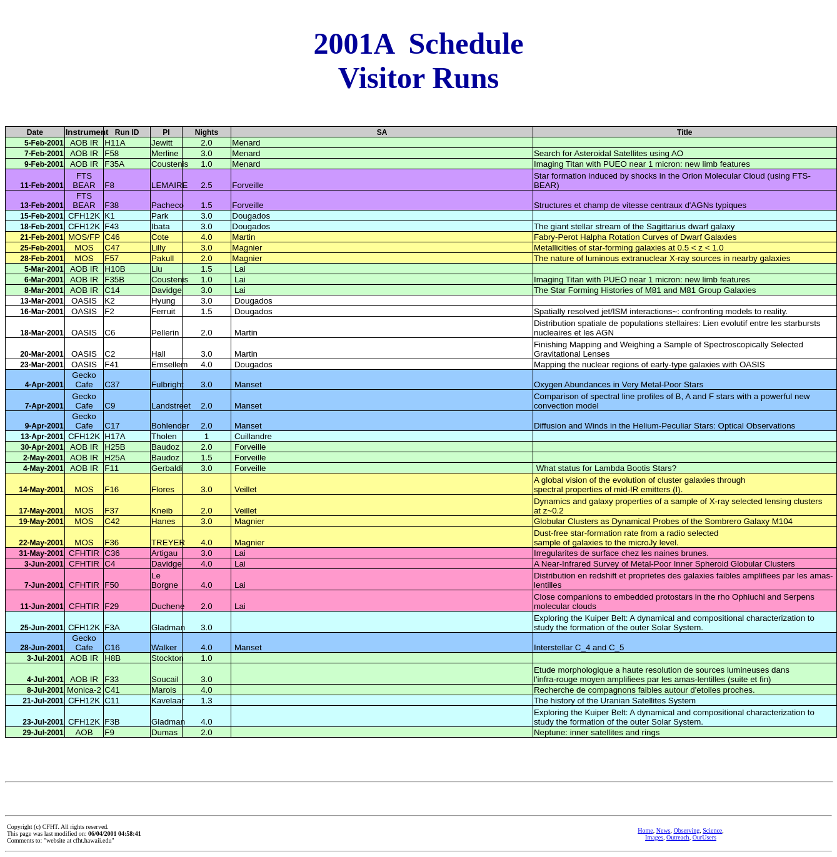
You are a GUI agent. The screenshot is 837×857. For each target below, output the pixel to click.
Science (712, 830)
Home (645, 830)
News (663, 830)
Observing (687, 830)
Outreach (677, 837)
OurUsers (704, 837)
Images (654, 837)
